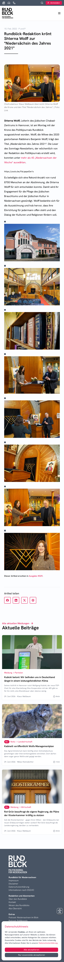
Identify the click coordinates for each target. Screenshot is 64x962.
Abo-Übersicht (15, 908)
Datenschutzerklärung (47, 943)
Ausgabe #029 (36, 576)
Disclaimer (13, 883)
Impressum (14, 880)
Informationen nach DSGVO (21, 890)
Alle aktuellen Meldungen (18, 623)
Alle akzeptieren (31, 949)
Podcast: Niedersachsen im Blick (23, 917)
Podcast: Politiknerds (18, 920)
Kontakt (12, 902)
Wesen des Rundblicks (19, 905)
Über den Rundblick (18, 899)
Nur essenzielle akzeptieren (31, 955)
